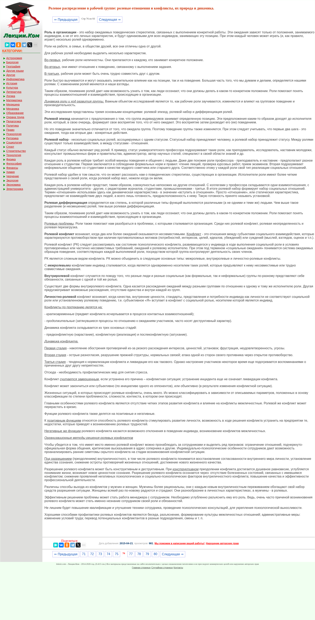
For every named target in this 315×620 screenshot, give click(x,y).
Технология (13, 155)
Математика (14, 100)
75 (116, 554)
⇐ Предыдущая (65, 19)
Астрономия (14, 58)
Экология (12, 180)
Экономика (13, 184)
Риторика (12, 138)
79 (147, 554)
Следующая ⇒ (110, 19)
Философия (13, 163)
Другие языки (15, 70)
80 (155, 554)
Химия (10, 172)
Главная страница (141, 567)
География (13, 66)
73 (100, 554)
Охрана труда (15, 117)
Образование (15, 113)
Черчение (12, 176)
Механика (12, 108)
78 (139, 554)
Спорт (10, 146)
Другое (10, 75)
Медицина (13, 104)
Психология (13, 134)
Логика (10, 96)
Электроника (14, 189)
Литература (13, 91)
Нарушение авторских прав (222, 543)
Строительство (16, 151)
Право (10, 129)
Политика (12, 125)
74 (108, 554)
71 (84, 554)
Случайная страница (162, 567)
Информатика (15, 79)
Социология (14, 142)
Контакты (178, 567)
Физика (11, 159)
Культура (12, 87)
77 (131, 554)
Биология (12, 62)
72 (92, 554)
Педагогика (13, 121)
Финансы (12, 167)
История (11, 83)
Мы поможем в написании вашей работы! (179, 543)
